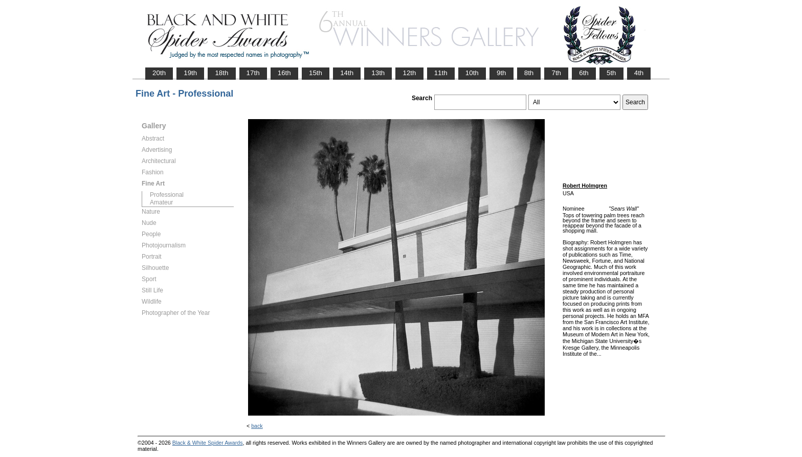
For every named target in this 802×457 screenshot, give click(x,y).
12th (409, 73)
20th (159, 73)
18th (221, 73)
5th (611, 73)
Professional (167, 194)
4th (639, 73)
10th (472, 73)
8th (529, 73)
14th (347, 73)
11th (441, 73)
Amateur (161, 202)
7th (556, 73)
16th (284, 73)
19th (190, 73)
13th (378, 73)
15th (315, 73)
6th (583, 73)
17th (253, 73)
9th (501, 73)
